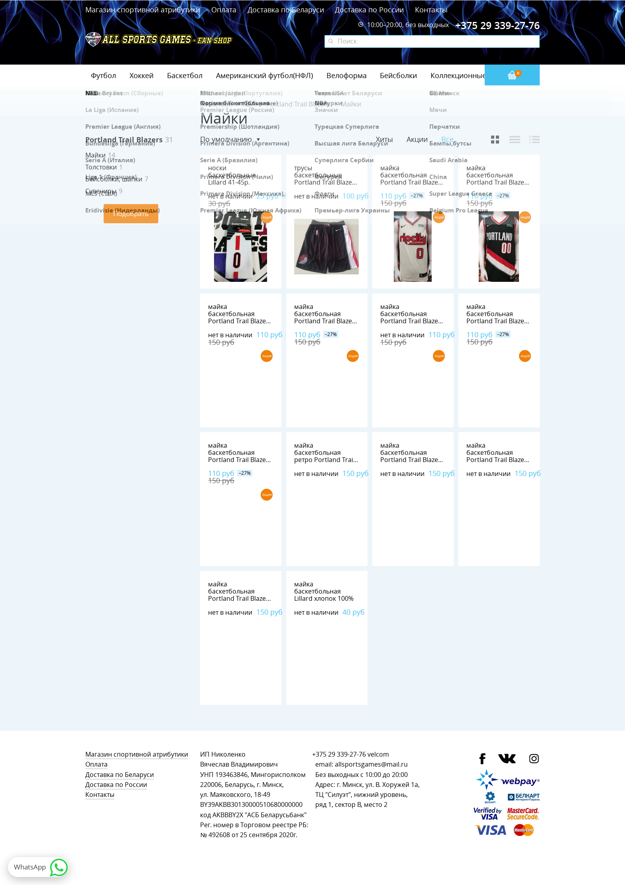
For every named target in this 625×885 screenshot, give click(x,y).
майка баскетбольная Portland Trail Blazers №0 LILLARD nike (412, 179)
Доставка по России (369, 9)
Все (447, 139)
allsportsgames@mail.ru (371, 764)
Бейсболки (398, 75)
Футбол (103, 75)
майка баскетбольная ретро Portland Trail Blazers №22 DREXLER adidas (324, 459)
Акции (417, 139)
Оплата (223, 9)
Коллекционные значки (471, 75)
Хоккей (141, 75)
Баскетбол (184, 75)
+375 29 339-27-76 (339, 754)
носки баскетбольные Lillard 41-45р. (232, 175)
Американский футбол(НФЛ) (264, 75)
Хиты (384, 139)
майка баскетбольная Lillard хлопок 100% (324, 591)
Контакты (431, 9)
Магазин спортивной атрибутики (143, 9)
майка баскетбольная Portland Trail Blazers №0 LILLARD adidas (240, 595)
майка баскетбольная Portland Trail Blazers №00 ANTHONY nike (498, 179)
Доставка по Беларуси (286, 9)
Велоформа (346, 75)
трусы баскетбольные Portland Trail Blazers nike (326, 179)
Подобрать (131, 213)
